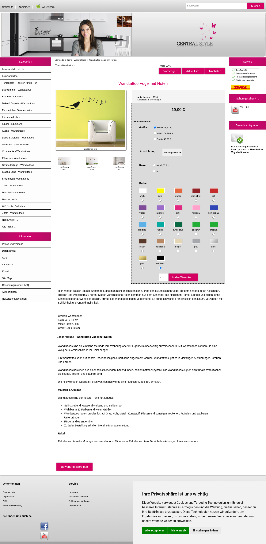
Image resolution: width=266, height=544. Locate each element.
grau (196, 245)
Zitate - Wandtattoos (13, 213)
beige (178, 245)
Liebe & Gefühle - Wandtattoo (18, 137)
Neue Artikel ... (10, 219)
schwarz (160, 261)
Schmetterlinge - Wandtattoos (18, 165)
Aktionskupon (9, 291)
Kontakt (6, 271)
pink (178, 211)
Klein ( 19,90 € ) (164, 127)
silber (214, 245)
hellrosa (196, 211)
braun (143, 245)
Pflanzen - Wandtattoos (14, 158)
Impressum (8, 264)
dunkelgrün (178, 228)
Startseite (7, 7)
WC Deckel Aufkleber (13, 206)
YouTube (240, 110)
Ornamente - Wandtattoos (16, 151)
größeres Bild (64, 167)
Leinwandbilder (10, 76)
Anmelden (24, 7)
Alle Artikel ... (9, 226)
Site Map (7, 278)
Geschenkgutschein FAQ (15, 285)
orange (178, 194)
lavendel (160, 211)
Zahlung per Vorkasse (79, 501)
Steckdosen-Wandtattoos (15, 178)
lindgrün (214, 228)
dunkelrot (196, 194)
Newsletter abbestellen (14, 298)
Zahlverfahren (75, 505)
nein (158, 171)
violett (143, 211)
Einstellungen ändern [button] (205, 530)
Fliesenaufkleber (11, 117)
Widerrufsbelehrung (12, 505)
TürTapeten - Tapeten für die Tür (19, 82)
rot (214, 194)
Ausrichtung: (148, 151)
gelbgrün (196, 228)
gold (143, 261)
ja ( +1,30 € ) (162, 165)
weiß (143, 194)
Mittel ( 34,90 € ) (165, 133)
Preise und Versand (12, 244)
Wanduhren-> (9, 199)
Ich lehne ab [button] (178, 530)
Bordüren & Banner (12, 96)
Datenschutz (9, 250)
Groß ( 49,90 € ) (164, 139)
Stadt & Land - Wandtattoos (17, 171)
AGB (4, 257)
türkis (160, 228)
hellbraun (160, 245)
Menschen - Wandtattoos (15, 144)
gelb (160, 194)
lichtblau (142, 228)
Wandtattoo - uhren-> (13, 192)
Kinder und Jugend (12, 123)
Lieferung (73, 492)
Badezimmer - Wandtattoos (16, 89)
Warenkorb (45, 7)
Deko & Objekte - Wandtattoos (18, 103)
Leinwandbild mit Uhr (13, 69)
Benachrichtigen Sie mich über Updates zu (247, 143)
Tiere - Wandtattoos (76, 60)
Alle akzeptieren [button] (155, 530)
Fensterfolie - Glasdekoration (17, 110)
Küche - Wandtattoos (13, 130)
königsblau (213, 211)
